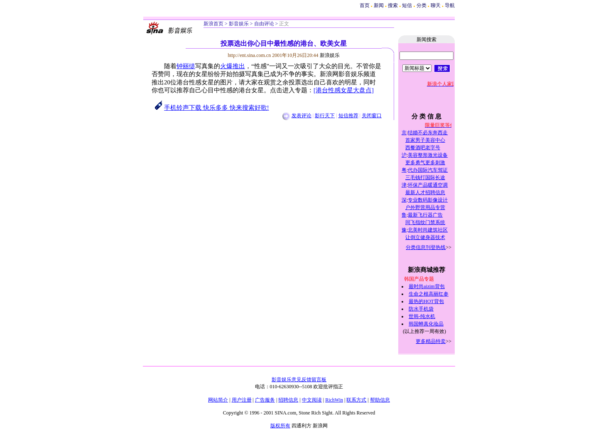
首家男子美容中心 (425, 140)
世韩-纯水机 (422, 316)
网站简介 (218, 400)
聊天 (436, 5)
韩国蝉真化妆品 (426, 324)
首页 (365, 5)
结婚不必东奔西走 (428, 133)
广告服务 (265, 400)
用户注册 (242, 400)
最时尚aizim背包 (427, 286)
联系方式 (356, 400)
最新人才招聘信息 (425, 192)
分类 (421, 5)
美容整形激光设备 (428, 155)
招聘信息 (288, 400)
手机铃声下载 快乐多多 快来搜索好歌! (216, 107)
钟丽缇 (185, 66)
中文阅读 (312, 400)
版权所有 (280, 426)
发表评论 (301, 115)
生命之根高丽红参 (428, 294)
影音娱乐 (239, 24)
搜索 (393, 5)
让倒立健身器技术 (425, 237)
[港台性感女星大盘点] (344, 90)
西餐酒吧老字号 (422, 147)
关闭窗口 (372, 115)
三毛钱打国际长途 (425, 177)
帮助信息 (380, 400)
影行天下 (325, 115)
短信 (407, 5)
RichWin (334, 400)
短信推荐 (348, 115)
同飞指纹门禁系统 (425, 222)
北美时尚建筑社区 (428, 230)
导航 (450, 5)
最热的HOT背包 (426, 301)
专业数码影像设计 (428, 200)
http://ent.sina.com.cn (250, 55)
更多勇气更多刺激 (425, 162)
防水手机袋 (421, 309)
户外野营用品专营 (425, 207)
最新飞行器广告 (425, 215)
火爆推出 (232, 66)
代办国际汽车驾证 (428, 170)
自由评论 (264, 24)
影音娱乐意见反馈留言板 (299, 379)
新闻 (379, 5)
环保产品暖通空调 (428, 185)
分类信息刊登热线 (426, 247)
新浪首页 (213, 24)
